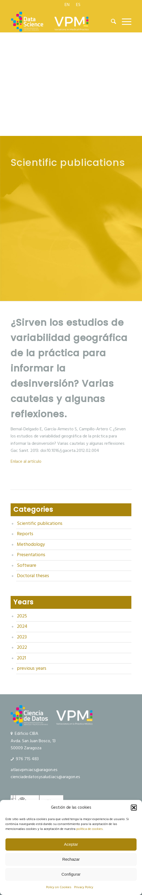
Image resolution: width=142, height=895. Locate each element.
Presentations (31, 555)
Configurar (70, 874)
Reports (25, 534)
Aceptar (71, 844)
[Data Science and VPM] (59, 21)
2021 (21, 658)
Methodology (31, 544)
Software (26, 565)
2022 (22, 647)
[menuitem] (67, 4)
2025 (22, 616)
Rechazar (71, 859)
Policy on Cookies (58, 887)
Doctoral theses (33, 576)
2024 (22, 626)
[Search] (110, 21)
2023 (22, 637)
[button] (134, 807)
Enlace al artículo (26, 461)
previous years (31, 668)
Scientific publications (39, 523)
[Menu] (123, 21)
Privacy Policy (83, 887)
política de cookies (89, 829)
